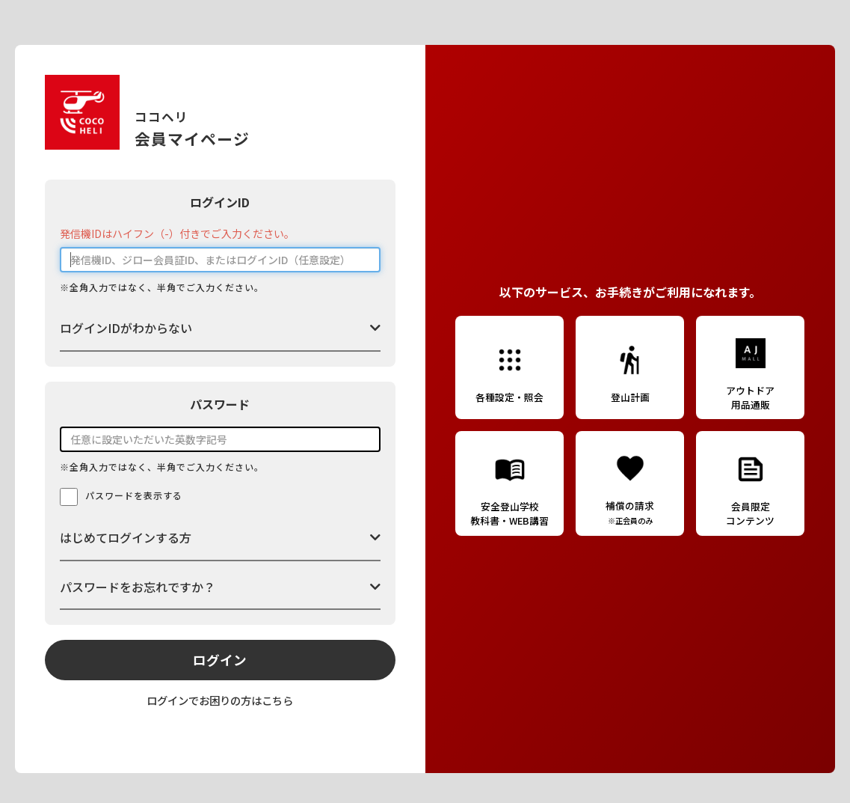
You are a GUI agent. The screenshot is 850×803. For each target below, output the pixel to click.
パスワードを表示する (133, 495)
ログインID (220, 202)
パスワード (220, 404)
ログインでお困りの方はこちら (220, 700)
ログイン (220, 659)
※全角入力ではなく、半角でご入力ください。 (162, 287)
